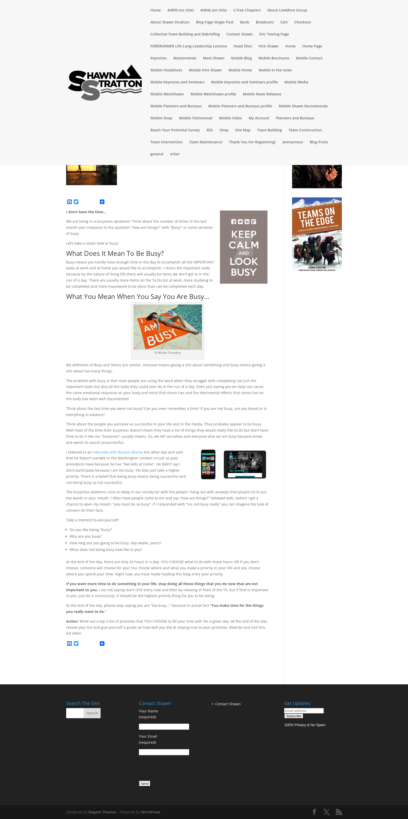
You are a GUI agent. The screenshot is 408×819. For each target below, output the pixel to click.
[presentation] (178, 769)
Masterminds (184, 58)
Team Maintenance (205, 142)
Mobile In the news (275, 70)
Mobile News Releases (262, 94)
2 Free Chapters (247, 10)
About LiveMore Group (287, 10)
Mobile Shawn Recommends (303, 106)
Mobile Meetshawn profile (213, 94)
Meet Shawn (213, 58)
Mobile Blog (241, 58)
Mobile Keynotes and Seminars (177, 82)
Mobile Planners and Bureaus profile (240, 106)
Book (244, 22)
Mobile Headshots (166, 70)
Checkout (302, 22)
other (175, 154)
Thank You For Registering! (252, 142)
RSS (210, 130)
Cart (284, 22)
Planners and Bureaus (295, 118)
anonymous (292, 142)
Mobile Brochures (273, 58)
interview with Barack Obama (118, 452)
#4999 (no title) (180, 10)
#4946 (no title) (213, 10)
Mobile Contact (309, 58)
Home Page (312, 46)
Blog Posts (319, 142)
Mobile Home (240, 70)
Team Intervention (166, 142)
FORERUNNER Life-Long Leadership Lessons (188, 46)
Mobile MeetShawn (167, 94)
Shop (224, 130)
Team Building (269, 130)
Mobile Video (230, 118)
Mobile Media (296, 82)
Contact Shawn (239, 34)
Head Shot (243, 46)
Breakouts (265, 22)
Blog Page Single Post (215, 22)
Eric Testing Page (274, 34)
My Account (259, 118)
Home (155, 10)
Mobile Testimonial (195, 118)
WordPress (150, 812)
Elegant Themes (102, 812)
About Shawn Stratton (169, 22)
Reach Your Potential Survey (175, 130)
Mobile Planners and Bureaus (176, 106)
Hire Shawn (269, 46)
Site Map (242, 130)
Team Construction (305, 130)
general (156, 154)
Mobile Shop (161, 118)
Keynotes (158, 58)
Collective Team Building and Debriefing (185, 34)
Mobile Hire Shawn (205, 70)
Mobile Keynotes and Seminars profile (244, 82)
